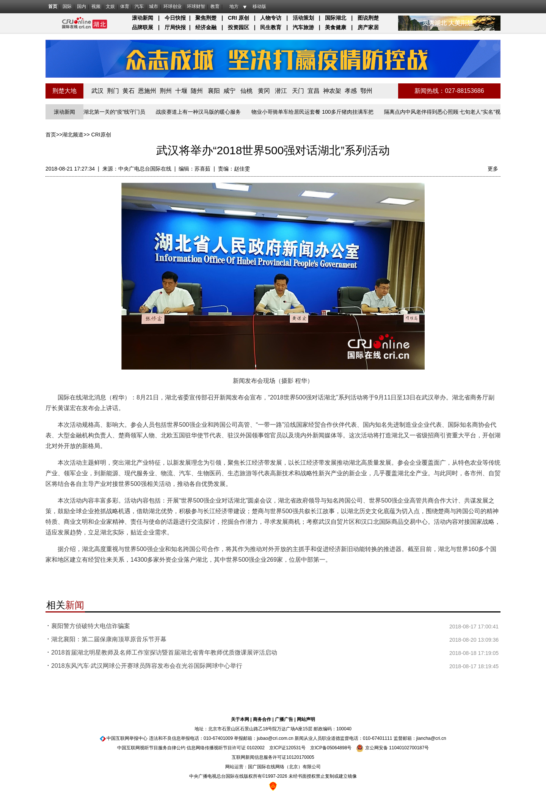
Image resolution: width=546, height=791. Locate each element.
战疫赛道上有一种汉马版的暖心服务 (199, 112)
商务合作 (262, 719)
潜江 (281, 91)
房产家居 (368, 27)
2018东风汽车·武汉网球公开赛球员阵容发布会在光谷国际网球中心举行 (146, 666)
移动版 (259, 6)
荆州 (166, 91)
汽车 (139, 6)
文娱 (110, 6)
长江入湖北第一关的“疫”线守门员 (107, 112)
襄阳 (214, 91)
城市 (153, 6)
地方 (233, 6)
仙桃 (246, 91)
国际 (67, 6)
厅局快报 (175, 27)
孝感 (351, 91)
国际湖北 (335, 18)
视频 (95, 6)
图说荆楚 (368, 18)
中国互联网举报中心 (127, 738)
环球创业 (172, 6)
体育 (124, 6)
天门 (298, 91)
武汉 (97, 91)
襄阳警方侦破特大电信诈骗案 (90, 626)
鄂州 (366, 91)
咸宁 (229, 91)
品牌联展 (142, 27)
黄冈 (264, 91)
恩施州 (147, 91)
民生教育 (270, 27)
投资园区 (238, 27)
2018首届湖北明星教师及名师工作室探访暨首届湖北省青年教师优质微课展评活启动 (164, 652)
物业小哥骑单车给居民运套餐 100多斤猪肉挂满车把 (313, 112)
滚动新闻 (142, 18)
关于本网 (240, 719)
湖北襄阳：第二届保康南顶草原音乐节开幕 (108, 639)
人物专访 (270, 18)
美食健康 (335, 27)
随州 (197, 91)
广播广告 (284, 719)
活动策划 (303, 18)
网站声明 (306, 719)
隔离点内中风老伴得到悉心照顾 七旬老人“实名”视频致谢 (451, 112)
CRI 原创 (238, 18)
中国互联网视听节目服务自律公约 (151, 747)
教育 (215, 6)
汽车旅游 (303, 27)
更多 (493, 169)
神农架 (332, 91)
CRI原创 (101, 135)
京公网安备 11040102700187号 (392, 747)
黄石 (128, 91)
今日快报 (175, 18)
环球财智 (196, 6)
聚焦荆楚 (206, 18)
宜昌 (314, 91)
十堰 (181, 91)
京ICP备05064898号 (330, 747)
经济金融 (206, 27)
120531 (293, 747)
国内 (81, 6)
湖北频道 (72, 135)
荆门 (113, 91)
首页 (52, 6)
